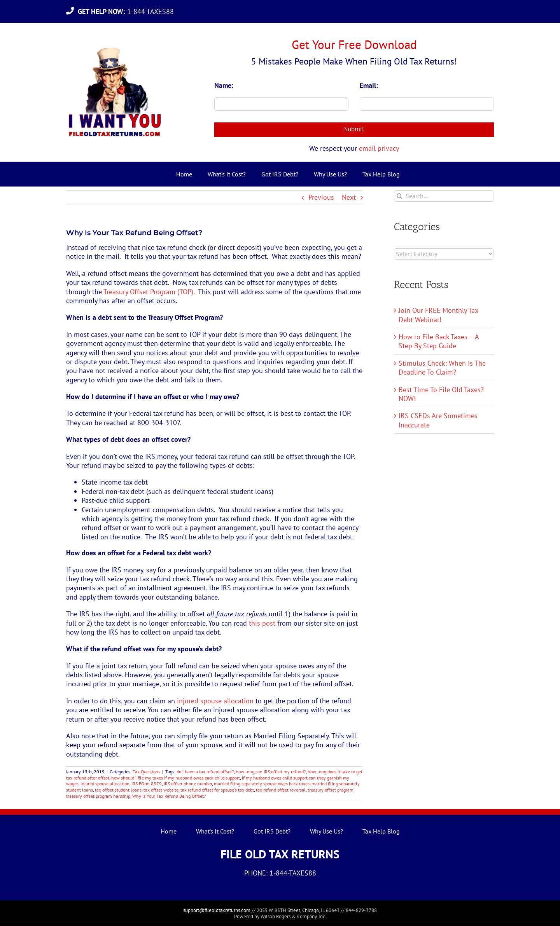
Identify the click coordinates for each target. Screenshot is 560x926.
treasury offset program (331, 790)
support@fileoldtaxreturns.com (216, 910)
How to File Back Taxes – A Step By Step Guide (439, 341)
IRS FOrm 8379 (146, 783)
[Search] (399, 196)
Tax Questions (146, 771)
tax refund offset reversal (281, 790)
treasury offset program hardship (98, 796)
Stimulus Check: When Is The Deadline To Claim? (442, 368)
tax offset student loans (118, 790)
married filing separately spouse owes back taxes (262, 783)
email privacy (379, 148)
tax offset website (161, 790)
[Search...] (444, 196)
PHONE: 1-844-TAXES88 (280, 872)
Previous (321, 197)
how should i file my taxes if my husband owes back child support (175, 778)
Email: (369, 85)
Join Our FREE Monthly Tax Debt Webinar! (438, 315)
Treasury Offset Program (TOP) (148, 291)
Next (349, 197)
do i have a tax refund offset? (205, 771)
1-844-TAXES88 (128, 11)
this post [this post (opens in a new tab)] (262, 623)
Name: (223, 85)
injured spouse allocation (105, 783)
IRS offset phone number (188, 783)
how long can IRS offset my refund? (271, 771)
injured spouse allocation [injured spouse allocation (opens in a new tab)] (215, 700)
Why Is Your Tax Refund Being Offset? (169, 796)
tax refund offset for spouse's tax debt (217, 790)
